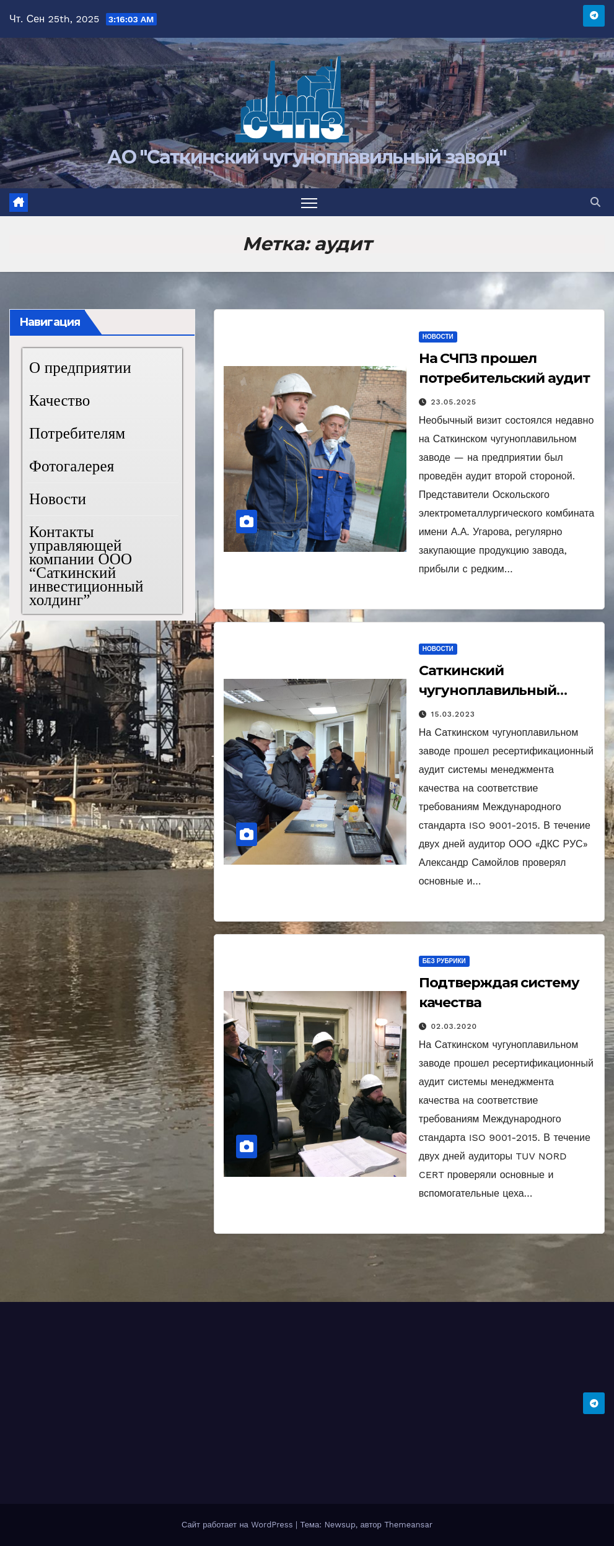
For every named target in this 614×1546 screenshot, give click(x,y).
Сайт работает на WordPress (239, 1524)
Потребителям (77, 433)
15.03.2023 (453, 714)
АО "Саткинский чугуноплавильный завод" (306, 157)
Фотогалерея (71, 466)
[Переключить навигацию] (309, 202)
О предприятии (80, 367)
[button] (595, 202)
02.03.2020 (454, 1026)
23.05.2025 (454, 402)
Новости (57, 499)
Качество (59, 400)
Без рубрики (444, 961)
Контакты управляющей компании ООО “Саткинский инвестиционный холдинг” (86, 565)
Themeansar (408, 1524)
